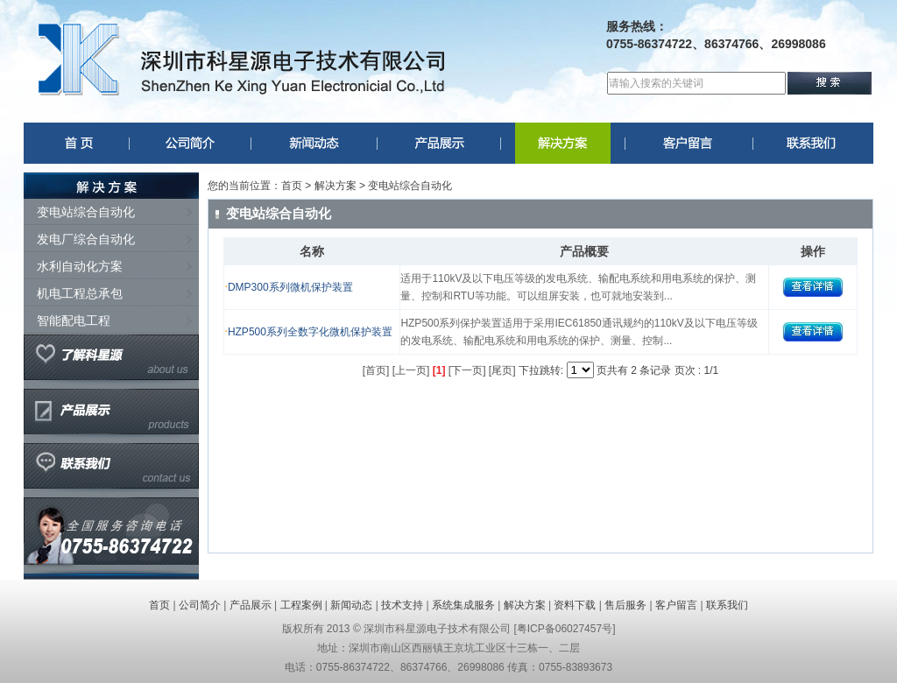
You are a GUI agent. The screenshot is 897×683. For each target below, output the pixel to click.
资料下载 (575, 605)
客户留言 (676, 605)
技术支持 (402, 605)
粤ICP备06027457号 (564, 629)
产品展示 (251, 605)
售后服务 (625, 605)
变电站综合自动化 (86, 212)
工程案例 (301, 605)
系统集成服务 (463, 605)
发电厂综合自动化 (86, 239)
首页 (291, 186)
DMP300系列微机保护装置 (290, 287)
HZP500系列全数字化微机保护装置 (310, 332)
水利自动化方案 (80, 266)
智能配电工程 (73, 320)
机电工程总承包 (80, 293)
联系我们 (727, 605)
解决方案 (525, 605)
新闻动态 (351, 605)
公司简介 (200, 605)
